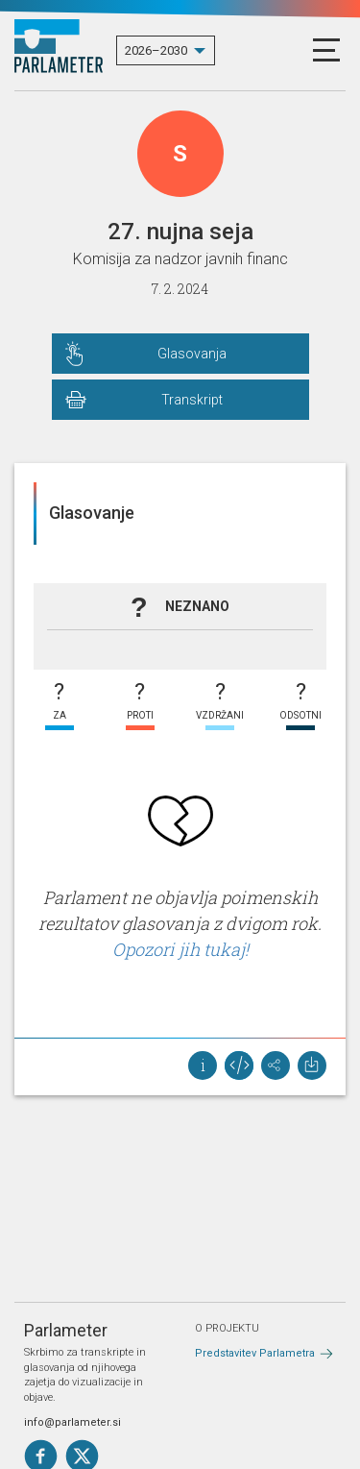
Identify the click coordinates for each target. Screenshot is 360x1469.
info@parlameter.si (72, 1422)
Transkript (192, 399)
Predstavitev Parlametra (255, 1353)
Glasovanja (192, 353)
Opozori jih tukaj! (180, 949)
